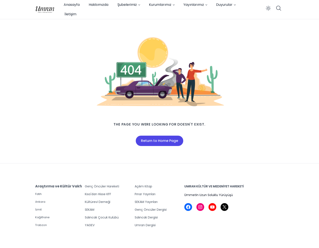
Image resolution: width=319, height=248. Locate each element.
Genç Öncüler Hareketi (102, 186)
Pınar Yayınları (145, 194)
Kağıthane (42, 217)
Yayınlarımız (193, 4)
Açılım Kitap (143, 186)
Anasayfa (72, 4)
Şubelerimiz (127, 4)
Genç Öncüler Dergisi (151, 209)
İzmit (38, 209)
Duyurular (224, 4)
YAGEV (90, 225)
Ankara (40, 202)
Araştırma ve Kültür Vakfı (58, 186)
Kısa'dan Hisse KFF (98, 194)
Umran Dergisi (145, 225)
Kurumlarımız (160, 4)
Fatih (38, 194)
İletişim (70, 14)
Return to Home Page (159, 140)
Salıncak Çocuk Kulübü (102, 217)
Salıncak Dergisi (146, 217)
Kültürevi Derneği (97, 202)
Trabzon (41, 225)
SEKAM (89, 209)
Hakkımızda (98, 4)
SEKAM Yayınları (146, 202)
